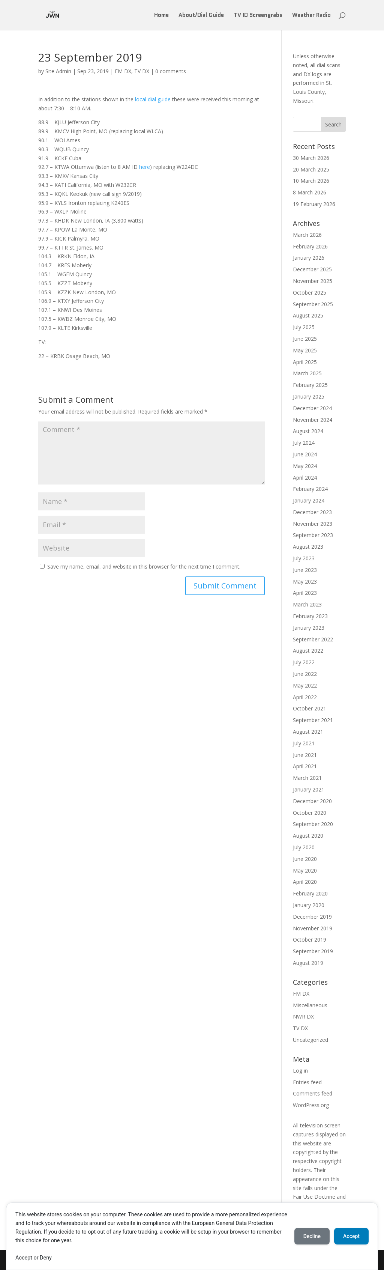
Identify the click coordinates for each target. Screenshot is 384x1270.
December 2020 (312, 801)
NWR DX (303, 1016)
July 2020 (304, 847)
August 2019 (308, 962)
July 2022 (304, 662)
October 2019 (309, 939)
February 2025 (310, 384)
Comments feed (312, 1093)
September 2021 (313, 720)
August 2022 (308, 650)
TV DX (141, 71)
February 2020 (310, 893)
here (144, 166)
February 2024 (310, 488)
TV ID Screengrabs (258, 15)
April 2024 (305, 477)
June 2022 (305, 673)
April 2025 (305, 362)
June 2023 (305, 569)
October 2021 (309, 708)
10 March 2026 (311, 180)
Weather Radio (311, 15)
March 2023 (307, 604)
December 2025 (312, 269)
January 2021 (308, 789)
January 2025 (308, 396)
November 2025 (312, 280)
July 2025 (304, 327)
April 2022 (305, 697)
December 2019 (312, 916)
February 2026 (310, 246)
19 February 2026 (314, 204)
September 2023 (313, 535)
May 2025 (305, 350)
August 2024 (308, 431)
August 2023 (308, 546)
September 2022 (313, 639)
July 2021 (304, 743)
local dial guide (153, 99)
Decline (312, 1236)
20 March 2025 (311, 169)
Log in (300, 1070)
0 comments (170, 71)
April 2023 (305, 592)
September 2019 (313, 951)
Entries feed (307, 1082)
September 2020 (313, 824)
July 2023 (304, 558)
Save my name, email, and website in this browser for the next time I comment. (143, 566)
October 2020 (309, 812)
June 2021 (305, 754)
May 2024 (305, 465)
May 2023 (305, 581)
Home (161, 15)
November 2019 (312, 928)
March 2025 (307, 373)
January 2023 (308, 627)
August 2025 (308, 315)
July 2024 (304, 442)
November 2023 (312, 523)
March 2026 (307, 234)
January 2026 (308, 257)
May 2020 (305, 870)
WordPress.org (311, 1105)
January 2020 (308, 905)
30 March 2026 (311, 157)
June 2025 (305, 338)
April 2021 (305, 766)
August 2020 (308, 835)
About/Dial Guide (201, 15)
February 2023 (310, 616)
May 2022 (305, 685)
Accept (351, 1236)
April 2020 (305, 881)
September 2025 (313, 304)
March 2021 (307, 777)
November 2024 (312, 419)
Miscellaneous (310, 1005)
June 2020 (305, 858)
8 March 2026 (309, 192)
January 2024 (308, 500)
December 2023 (312, 512)
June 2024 (305, 454)
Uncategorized (310, 1039)
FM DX (123, 71)
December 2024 (312, 408)
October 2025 (309, 292)
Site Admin (58, 71)
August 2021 (308, 731)
